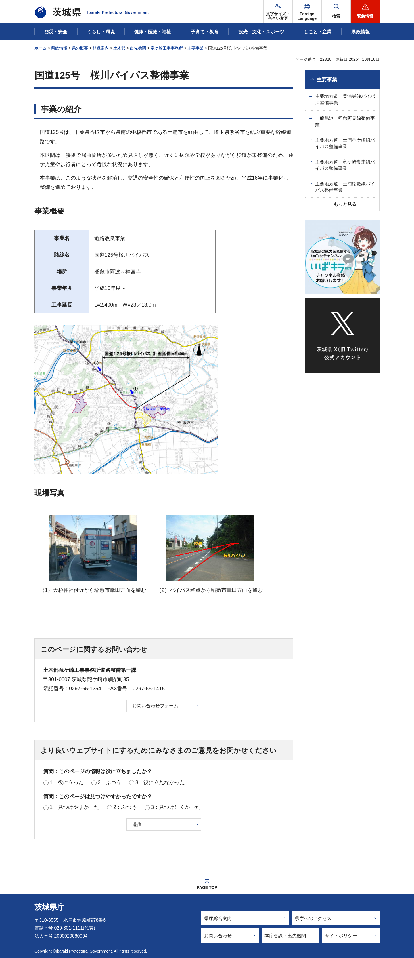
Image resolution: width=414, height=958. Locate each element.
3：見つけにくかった (175, 807)
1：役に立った (67, 782)
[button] (307, 11)
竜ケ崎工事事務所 (167, 48)
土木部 (119, 48)
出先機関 (138, 48)
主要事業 (195, 48)
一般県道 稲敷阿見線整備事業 (345, 121)
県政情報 (59, 48)
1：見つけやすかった (74, 807)
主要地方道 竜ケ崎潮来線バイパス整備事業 (345, 165)
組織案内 (101, 48)
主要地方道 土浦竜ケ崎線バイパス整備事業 (345, 143)
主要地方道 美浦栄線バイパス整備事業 (345, 99)
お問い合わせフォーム (155, 705)
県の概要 (80, 48)
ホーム (40, 48)
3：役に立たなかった (160, 782)
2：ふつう (109, 782)
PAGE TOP (207, 887)
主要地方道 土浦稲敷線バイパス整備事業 (345, 187)
